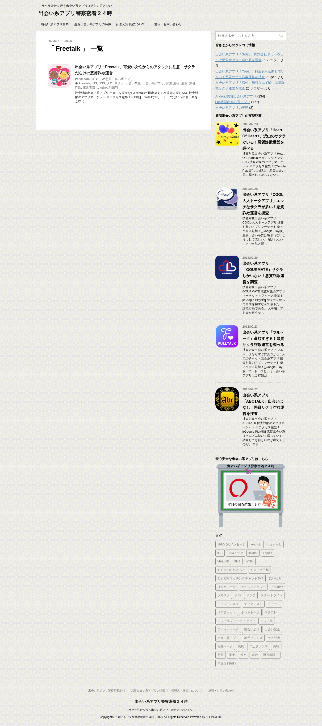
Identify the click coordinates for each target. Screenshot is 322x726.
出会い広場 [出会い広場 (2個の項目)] (251, 629)
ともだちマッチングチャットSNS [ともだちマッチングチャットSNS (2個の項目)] (240, 578)
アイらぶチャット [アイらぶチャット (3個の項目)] (253, 587)
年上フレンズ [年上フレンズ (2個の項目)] (258, 646)
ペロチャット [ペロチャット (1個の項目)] (226, 612)
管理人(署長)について (130, 24)
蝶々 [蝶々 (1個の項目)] (243, 655)
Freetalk (84, 83)
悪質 (184, 83)
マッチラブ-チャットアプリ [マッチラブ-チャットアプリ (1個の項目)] (236, 621)
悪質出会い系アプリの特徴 (92, 24)
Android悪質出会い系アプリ (235, 96)
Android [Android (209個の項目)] (256, 544)
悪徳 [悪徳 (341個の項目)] (276, 646)
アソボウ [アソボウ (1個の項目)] (277, 587)
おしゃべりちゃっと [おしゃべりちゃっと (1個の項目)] (231, 570)
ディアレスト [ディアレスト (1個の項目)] (253, 604)
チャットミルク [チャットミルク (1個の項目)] (228, 604)
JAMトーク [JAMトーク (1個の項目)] (235, 553)
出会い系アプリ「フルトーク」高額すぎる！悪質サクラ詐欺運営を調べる (263, 338)
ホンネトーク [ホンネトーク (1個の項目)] (250, 612)
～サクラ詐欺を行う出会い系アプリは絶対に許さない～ (161, 710)
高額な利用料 (109, 87)
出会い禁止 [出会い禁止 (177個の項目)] (272, 629)
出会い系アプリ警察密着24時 (106, 690)
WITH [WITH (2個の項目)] (250, 561)
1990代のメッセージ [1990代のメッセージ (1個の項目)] (231, 544)
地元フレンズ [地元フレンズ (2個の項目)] (253, 638)
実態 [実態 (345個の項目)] (241, 646)
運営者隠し (90, 87)
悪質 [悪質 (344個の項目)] (220, 655)
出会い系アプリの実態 (231, 108)
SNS (102, 83)
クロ (110, 83)
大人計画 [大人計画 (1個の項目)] (274, 638)
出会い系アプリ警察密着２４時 (75, 13)
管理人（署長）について (186, 690)
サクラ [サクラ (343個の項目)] (250, 595)
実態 (169, 83)
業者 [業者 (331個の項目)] (232, 655)
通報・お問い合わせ (168, 24)
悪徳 (176, 83)
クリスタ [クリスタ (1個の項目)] (223, 595)
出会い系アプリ (153, 83)
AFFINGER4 (214, 717)
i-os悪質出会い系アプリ (116, 79)
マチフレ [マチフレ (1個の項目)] (271, 612)
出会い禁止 (133, 83)
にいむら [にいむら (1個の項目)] (275, 578)
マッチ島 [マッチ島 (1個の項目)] (266, 621)
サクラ (119, 83)
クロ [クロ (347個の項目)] (238, 595)
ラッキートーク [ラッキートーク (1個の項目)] (228, 629)
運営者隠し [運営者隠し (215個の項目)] (270, 655)
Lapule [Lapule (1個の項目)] (267, 553)
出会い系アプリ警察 (55, 24)
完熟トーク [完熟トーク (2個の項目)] (225, 646)
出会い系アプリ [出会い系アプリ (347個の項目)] (228, 638)
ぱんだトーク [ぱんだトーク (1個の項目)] (226, 587)
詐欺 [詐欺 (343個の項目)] (255, 655)
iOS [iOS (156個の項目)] (220, 553)
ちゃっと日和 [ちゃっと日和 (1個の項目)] (259, 570)
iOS (94, 83)
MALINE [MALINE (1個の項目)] (223, 561)
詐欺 (78, 87)
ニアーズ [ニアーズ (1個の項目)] (274, 604)
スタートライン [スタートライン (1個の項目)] (271, 595)
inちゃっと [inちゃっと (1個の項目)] (274, 544)
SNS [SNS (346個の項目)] (237, 561)
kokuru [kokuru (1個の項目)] (253, 553)
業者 (192, 83)
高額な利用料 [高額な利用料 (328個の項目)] (226, 663)
